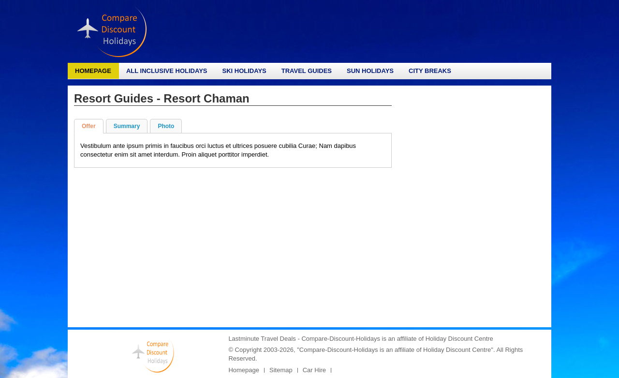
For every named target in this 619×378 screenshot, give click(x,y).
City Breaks (430, 70)
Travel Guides (306, 70)
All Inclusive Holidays (166, 70)
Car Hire (314, 370)
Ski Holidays (244, 70)
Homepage (93, 70)
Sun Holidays (370, 70)
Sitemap (281, 370)
